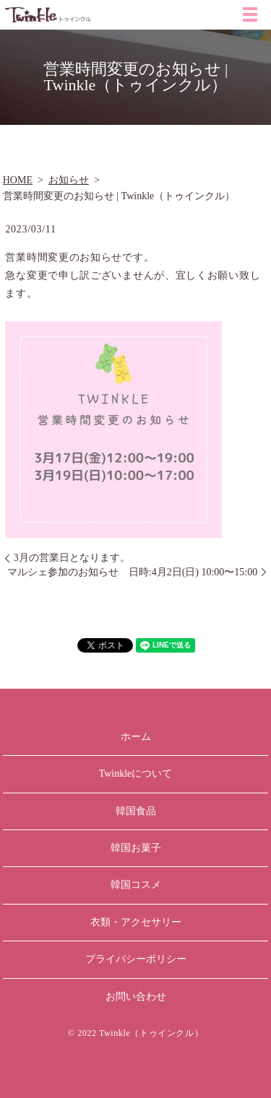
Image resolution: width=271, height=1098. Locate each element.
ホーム (136, 736)
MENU (250, 14)
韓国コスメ (136, 884)
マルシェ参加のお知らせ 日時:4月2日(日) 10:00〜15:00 (132, 572)
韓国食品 (136, 811)
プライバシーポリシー (135, 959)
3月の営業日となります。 (72, 557)
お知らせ (68, 180)
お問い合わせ (136, 996)
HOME (18, 180)
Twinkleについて (136, 773)
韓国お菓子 (136, 847)
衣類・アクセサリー (135, 922)
